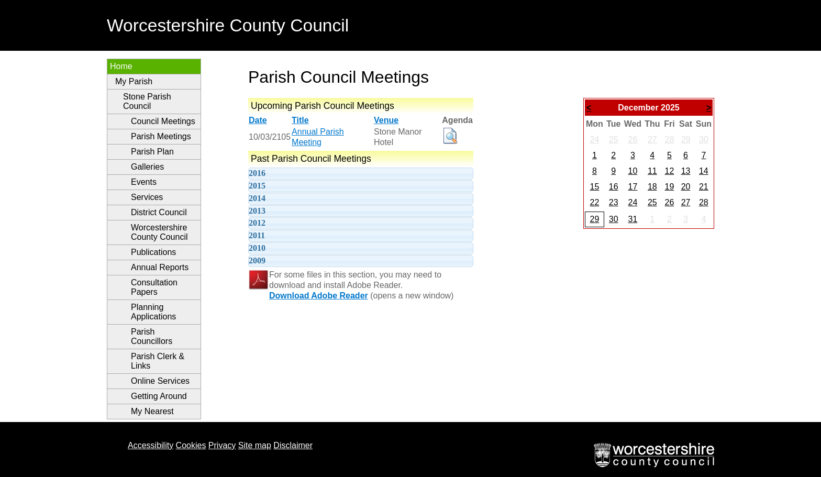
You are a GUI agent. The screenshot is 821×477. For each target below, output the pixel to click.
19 (669, 186)
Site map (254, 445)
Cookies (191, 445)
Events (144, 182)
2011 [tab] (257, 235)
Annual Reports (159, 267)
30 (703, 139)
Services (147, 197)
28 (669, 139)
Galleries (147, 166)
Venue (386, 120)
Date (258, 120)
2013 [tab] (257, 210)
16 (613, 186)
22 (595, 202)
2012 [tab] (257, 222)
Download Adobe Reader (318, 295)
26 (632, 139)
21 (703, 186)
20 (686, 186)
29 (686, 139)
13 (686, 171)
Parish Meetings (161, 136)
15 (595, 186)
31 (632, 219)
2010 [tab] (257, 247)
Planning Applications (153, 312)
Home (121, 66)
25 (613, 139)
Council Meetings (163, 121)
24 (595, 139)
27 (652, 139)
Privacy (222, 445)
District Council (159, 212)
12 (669, 171)
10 (632, 171)
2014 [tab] (257, 198)
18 (652, 186)
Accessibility (150, 445)
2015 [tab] (257, 185)
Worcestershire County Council (159, 232)
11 (652, 171)
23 (613, 202)
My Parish (133, 81)
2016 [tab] (257, 173)
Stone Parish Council (147, 101)
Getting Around (159, 396)
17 (632, 186)
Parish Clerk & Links (157, 361)
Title (300, 120)
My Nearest (152, 411)
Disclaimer (293, 445)
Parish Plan (152, 151)
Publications (153, 252)
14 (703, 171)
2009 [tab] (257, 260)
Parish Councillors (151, 336)
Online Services (160, 380)
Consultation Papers (154, 287)
